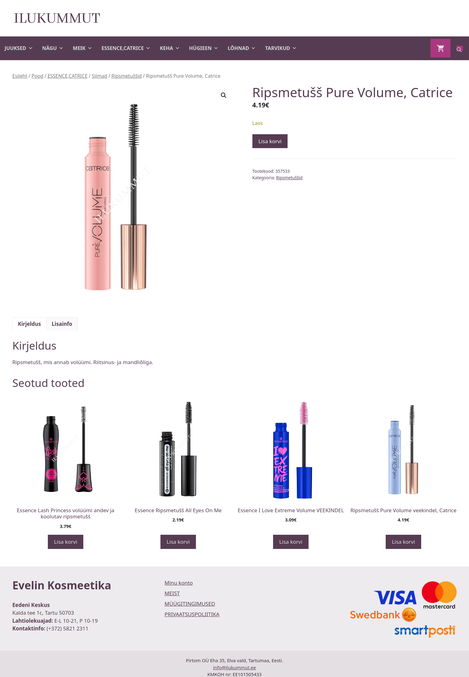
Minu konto (178, 582)
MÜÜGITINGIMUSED (189, 603)
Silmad (99, 76)
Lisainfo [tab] (62, 323)
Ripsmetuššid (126, 76)
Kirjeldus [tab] (29, 323)
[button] (223, 95)
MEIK (82, 48)
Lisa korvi (270, 141)
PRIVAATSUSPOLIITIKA (191, 614)
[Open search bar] (460, 48)
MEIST (172, 593)
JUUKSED (19, 48)
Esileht (19, 76)
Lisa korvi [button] (65, 541)
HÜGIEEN (203, 48)
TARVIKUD (281, 48)
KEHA (170, 48)
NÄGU (53, 48)
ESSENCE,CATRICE (126, 48)
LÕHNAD (242, 48)
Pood (37, 76)
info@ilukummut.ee (234, 667)
